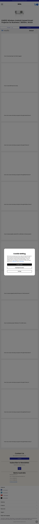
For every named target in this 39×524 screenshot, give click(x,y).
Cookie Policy (14, 261)
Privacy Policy (21, 261)
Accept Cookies (19, 264)
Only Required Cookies (19, 267)
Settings (19, 271)
